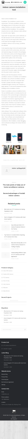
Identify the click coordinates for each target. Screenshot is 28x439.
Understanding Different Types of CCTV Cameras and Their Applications (18, 254)
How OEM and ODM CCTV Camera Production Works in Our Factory (18, 227)
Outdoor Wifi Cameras (8, 274)
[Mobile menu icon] (25, 2)
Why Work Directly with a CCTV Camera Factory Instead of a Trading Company (18, 244)
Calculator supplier (7, 348)
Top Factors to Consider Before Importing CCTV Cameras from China (14, 236)
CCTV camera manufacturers (9, 345)
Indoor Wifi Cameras (7, 270)
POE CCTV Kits (6, 281)
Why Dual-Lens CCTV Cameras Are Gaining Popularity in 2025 (14, 210)
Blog (8, 160)
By (14, 160)
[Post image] (2, 209)
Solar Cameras (6, 284)
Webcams (5, 287)
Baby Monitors (6, 291)
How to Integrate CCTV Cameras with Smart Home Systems (15, 218)
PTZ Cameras (6, 277)
